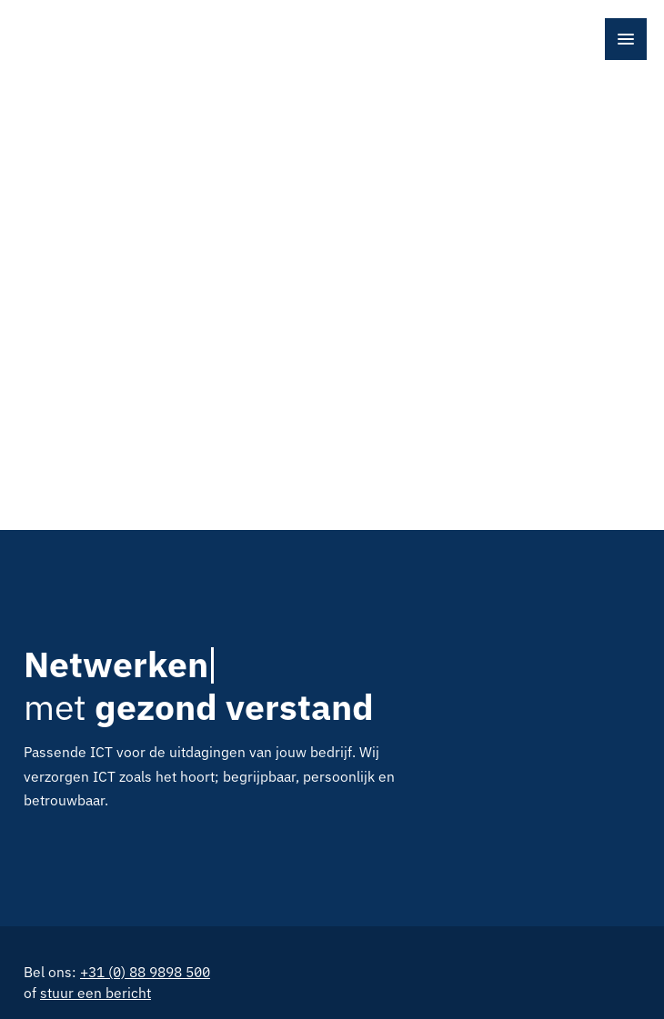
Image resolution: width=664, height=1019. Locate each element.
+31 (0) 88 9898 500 (145, 972)
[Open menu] (626, 39)
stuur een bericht (95, 993)
